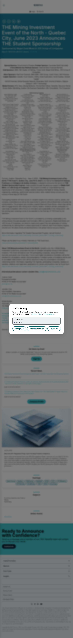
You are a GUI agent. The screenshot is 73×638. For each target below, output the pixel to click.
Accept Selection (37, 329)
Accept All (19, 329)
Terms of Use (49, 314)
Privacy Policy (37, 314)
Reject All (54, 329)
